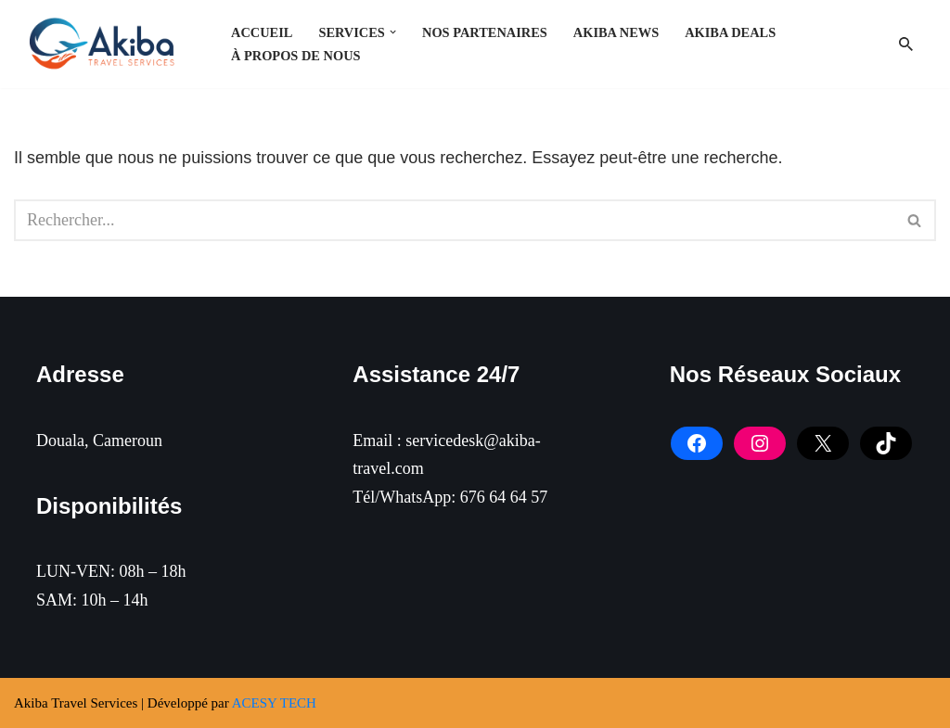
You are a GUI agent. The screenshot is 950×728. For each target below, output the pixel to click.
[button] (393, 32)
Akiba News (616, 32)
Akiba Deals (730, 32)
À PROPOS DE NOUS (296, 55)
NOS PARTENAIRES (484, 32)
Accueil (261, 32)
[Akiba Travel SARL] (106, 44)
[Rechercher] (906, 44)
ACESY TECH (274, 703)
